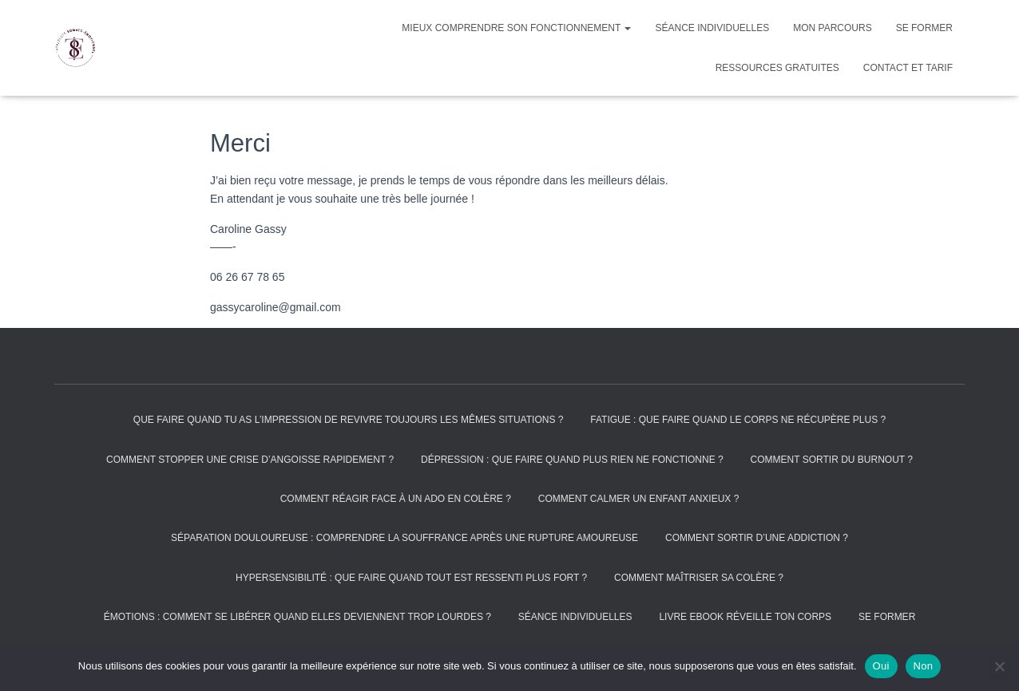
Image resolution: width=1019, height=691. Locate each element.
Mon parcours (832, 28)
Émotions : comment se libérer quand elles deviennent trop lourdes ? (297, 616)
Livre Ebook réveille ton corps (745, 616)
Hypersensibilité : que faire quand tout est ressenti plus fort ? (411, 577)
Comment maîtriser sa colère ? (698, 577)
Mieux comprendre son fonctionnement (516, 28)
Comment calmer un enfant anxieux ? (638, 498)
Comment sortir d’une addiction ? (756, 537)
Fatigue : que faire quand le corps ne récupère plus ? (738, 419)
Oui (881, 666)
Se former (924, 28)
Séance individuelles (712, 28)
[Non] (999, 666)
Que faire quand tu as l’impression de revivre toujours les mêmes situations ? (348, 419)
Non (924, 666)
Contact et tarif (908, 67)
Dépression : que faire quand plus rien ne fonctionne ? (572, 459)
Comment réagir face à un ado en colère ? (395, 498)
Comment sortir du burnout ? (832, 459)
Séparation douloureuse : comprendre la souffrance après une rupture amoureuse (404, 537)
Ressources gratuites (777, 67)
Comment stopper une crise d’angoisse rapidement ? (250, 459)
